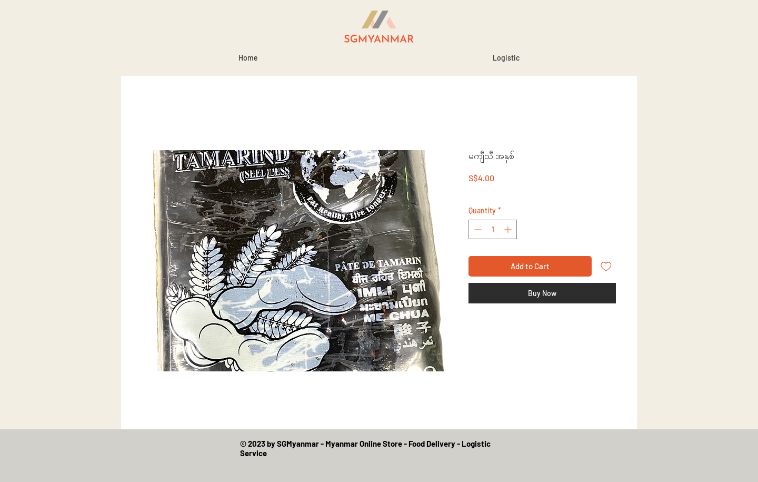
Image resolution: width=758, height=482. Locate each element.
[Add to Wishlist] (606, 266)
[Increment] (508, 229)
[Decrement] (476, 229)
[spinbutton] (492, 229)
